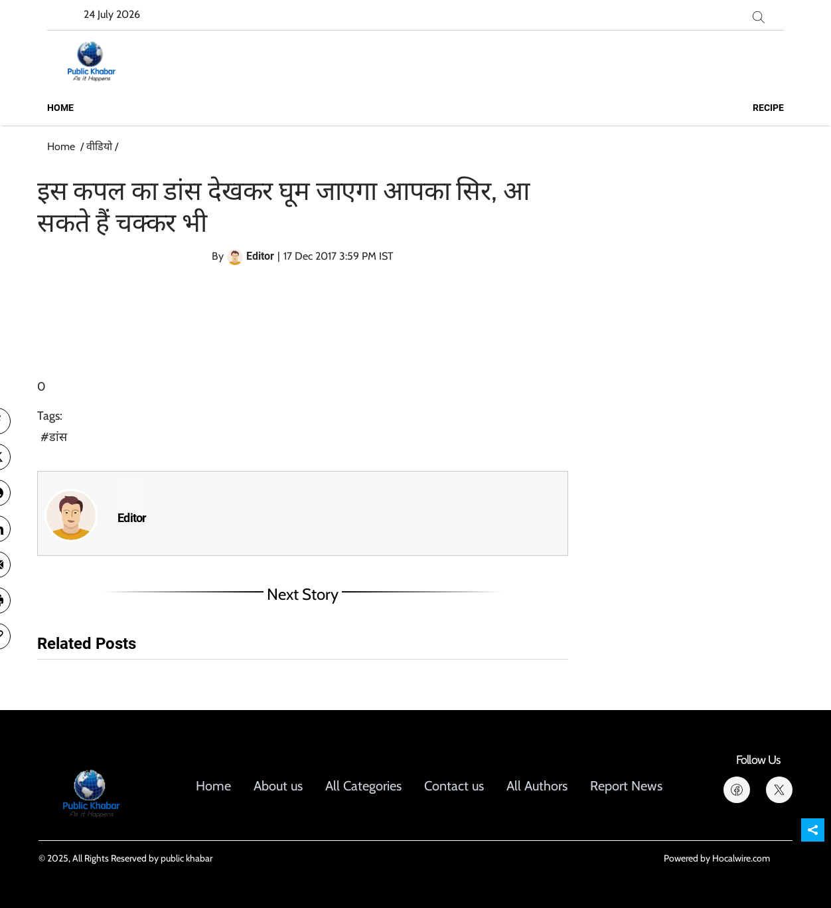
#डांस (53, 437)
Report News (626, 786)
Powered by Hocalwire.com (717, 858)
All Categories (363, 786)
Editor (132, 518)
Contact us (454, 786)
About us (278, 786)
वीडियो (99, 146)
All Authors (536, 786)
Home (60, 107)
